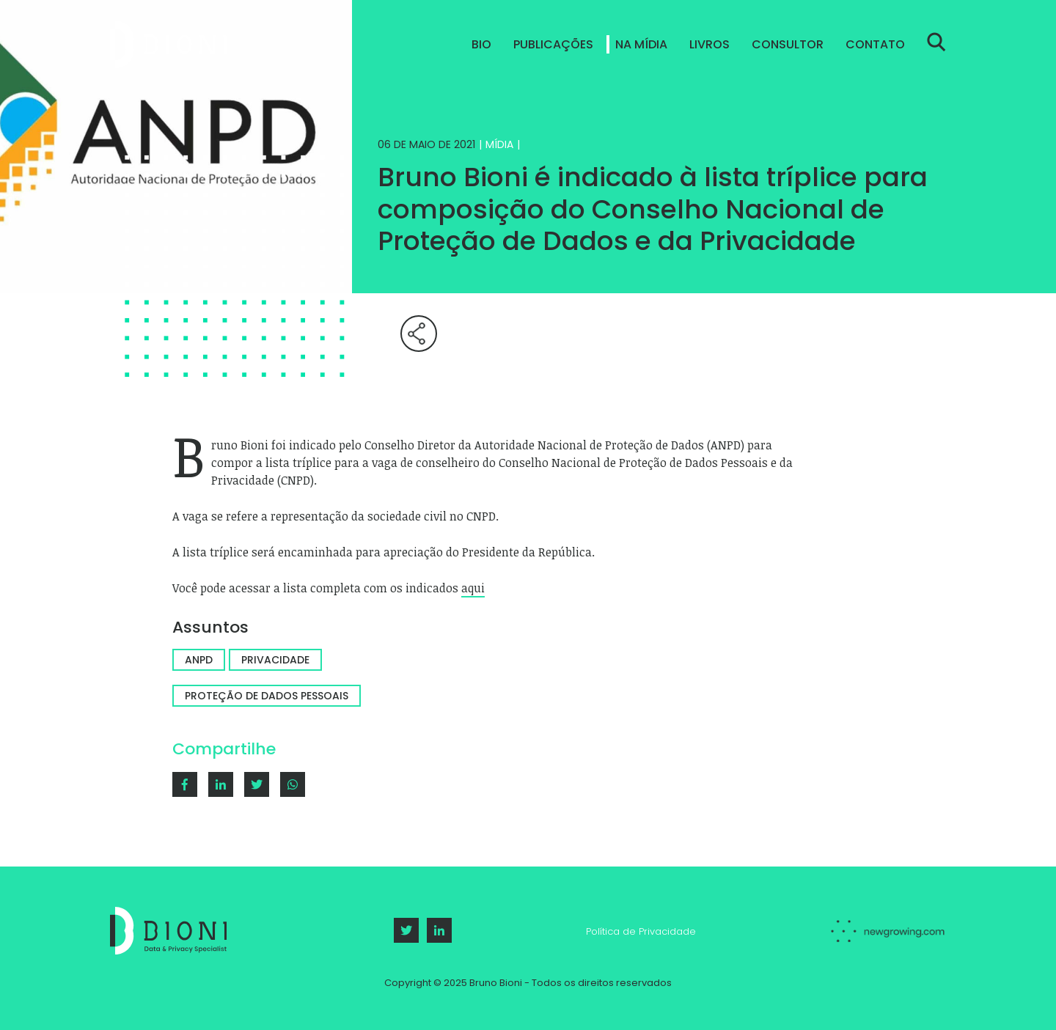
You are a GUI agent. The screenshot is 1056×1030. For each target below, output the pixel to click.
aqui (473, 588)
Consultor (788, 44)
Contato (875, 44)
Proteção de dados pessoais (266, 695)
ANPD (199, 659)
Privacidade (275, 659)
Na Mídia (641, 44)
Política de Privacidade (641, 931)
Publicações (553, 44)
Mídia (499, 144)
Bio (481, 44)
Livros (709, 44)
